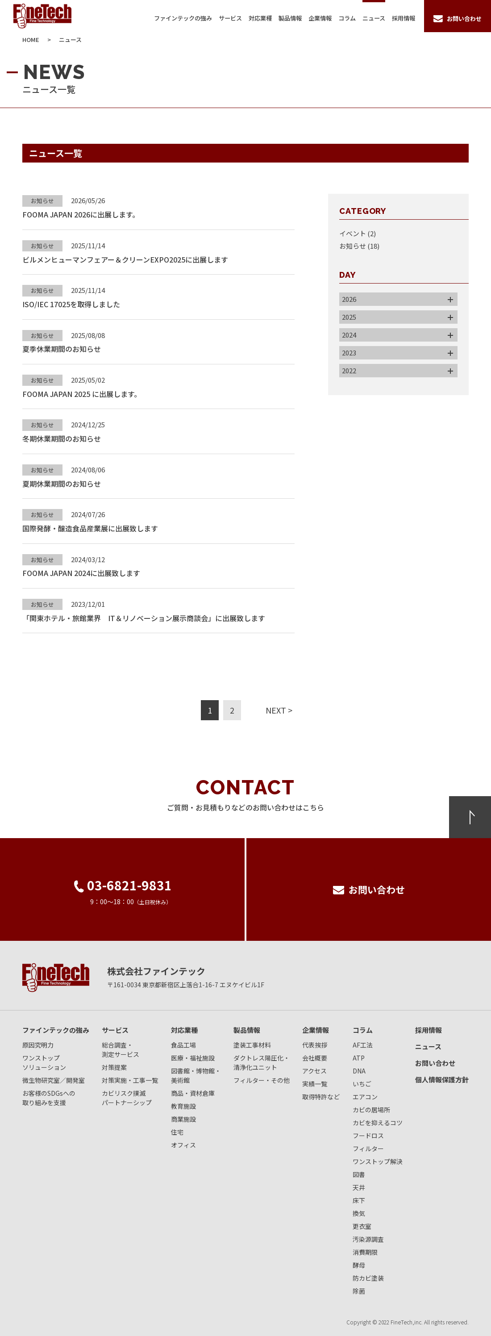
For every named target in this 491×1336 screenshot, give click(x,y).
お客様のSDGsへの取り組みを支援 (48, 1098)
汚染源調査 (368, 1239)
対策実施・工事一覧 (130, 1080)
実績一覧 (314, 1083)
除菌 (359, 1290)
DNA (359, 1070)
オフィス (183, 1144)
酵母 (359, 1265)
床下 (359, 1200)
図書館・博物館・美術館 (196, 1075)
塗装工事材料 (252, 1044)
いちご (362, 1083)
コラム (347, 18)
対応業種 (260, 18)
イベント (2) (357, 233)
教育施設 (183, 1106)
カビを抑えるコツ (378, 1122)
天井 (359, 1187)
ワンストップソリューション (44, 1062)
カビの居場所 (371, 1109)
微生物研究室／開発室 (53, 1080)
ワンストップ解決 (378, 1161)
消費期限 (365, 1252)
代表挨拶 (314, 1044)
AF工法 (363, 1044)
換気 (359, 1213)
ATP (359, 1057)
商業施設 (183, 1119)
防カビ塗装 (368, 1277)
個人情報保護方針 (442, 1079)
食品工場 (183, 1044)
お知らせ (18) (359, 245)
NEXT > (279, 710)
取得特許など (321, 1096)
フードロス (368, 1135)
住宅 (177, 1131)
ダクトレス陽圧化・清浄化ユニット (261, 1062)
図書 (359, 1174)
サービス (230, 18)
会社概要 (314, 1057)
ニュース (373, 18)
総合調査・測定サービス (120, 1049)
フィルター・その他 (261, 1080)
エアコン (365, 1096)
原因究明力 (38, 1044)
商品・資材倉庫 (193, 1093)
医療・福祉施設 (193, 1057)
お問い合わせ (435, 1063)
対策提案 (114, 1067)
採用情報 (403, 18)
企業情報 (320, 18)
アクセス (314, 1070)
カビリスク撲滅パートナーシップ (127, 1098)
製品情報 (290, 18)
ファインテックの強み (183, 18)
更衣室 (362, 1226)
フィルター (368, 1148)
